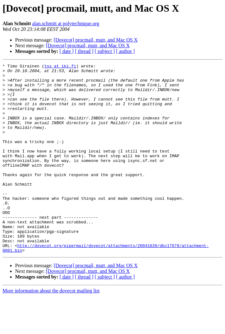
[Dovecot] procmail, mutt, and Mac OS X (96, 40)
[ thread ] (84, 51)
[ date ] (66, 51)
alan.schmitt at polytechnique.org (65, 23)
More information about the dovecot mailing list (51, 328)
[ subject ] (105, 51)
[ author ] (125, 51)
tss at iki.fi (60, 67)
